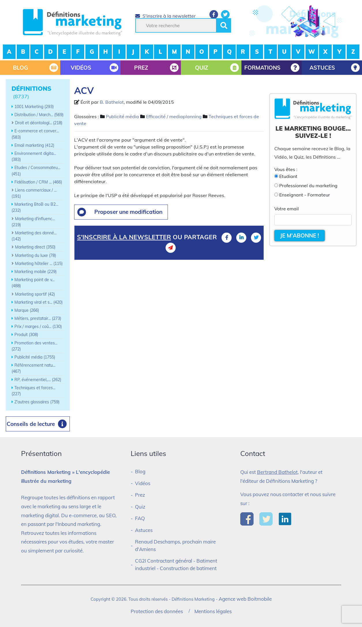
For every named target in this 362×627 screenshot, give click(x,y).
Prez (140, 495)
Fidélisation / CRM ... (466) (38, 182)
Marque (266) (26, 310)
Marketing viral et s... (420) (38, 302)
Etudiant (288, 176)
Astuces (144, 530)
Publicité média (122, 116)
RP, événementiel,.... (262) (37, 379)
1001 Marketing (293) (34, 106)
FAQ (140, 518)
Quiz (140, 507)
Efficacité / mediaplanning (174, 116)
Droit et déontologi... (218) (38, 122)
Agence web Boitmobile (245, 599)
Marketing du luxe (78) (35, 255)
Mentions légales (213, 611)
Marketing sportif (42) (35, 294)
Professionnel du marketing (308, 185)
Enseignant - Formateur (304, 195)
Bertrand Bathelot (277, 472)
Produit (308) (26, 334)
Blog (140, 471)
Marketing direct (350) (35, 247)
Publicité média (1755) (34, 357)
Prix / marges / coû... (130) (38, 326)
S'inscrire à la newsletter (165, 16)
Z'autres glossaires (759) (36, 402)
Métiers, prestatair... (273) (37, 318)
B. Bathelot (112, 102)
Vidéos (142, 483)
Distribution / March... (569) (38, 114)
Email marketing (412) (34, 145)
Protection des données (157, 611)
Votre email (286, 209)
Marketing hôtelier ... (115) (39, 263)
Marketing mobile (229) (35, 271)
